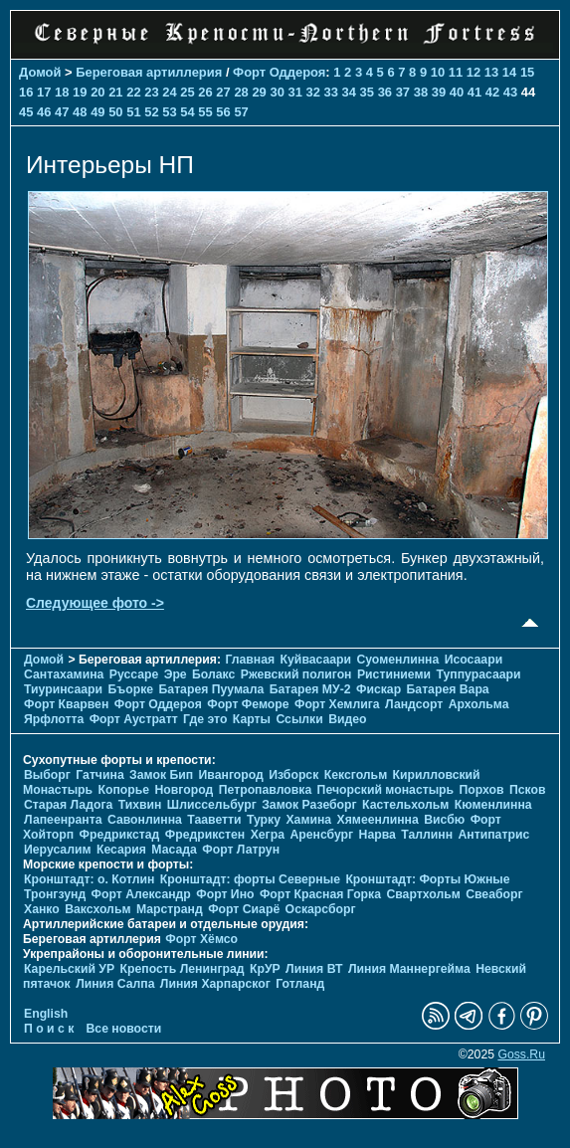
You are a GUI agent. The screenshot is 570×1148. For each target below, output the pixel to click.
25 (187, 92)
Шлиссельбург (212, 805)
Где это (205, 719)
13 (491, 72)
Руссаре (134, 674)
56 (223, 111)
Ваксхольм (97, 909)
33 (331, 92)
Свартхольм (423, 894)
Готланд (300, 984)
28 (241, 92)
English (46, 1014)
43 (510, 92)
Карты (252, 719)
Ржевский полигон (296, 674)
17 (44, 92)
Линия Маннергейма (409, 969)
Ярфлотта (54, 719)
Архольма (479, 704)
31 (294, 92)
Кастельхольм (405, 805)
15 (527, 72)
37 (403, 92)
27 (223, 92)
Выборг (47, 775)
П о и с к (49, 1029)
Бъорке (131, 689)
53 (169, 111)
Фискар (378, 689)
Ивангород (231, 775)
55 (205, 111)
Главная (250, 660)
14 (509, 72)
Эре (175, 674)
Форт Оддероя (279, 72)
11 (456, 72)
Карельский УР (69, 969)
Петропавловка (265, 790)
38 (421, 92)
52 (151, 111)
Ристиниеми (394, 674)
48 (80, 111)
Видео (347, 719)
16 (26, 92)
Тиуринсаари (63, 689)
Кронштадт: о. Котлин (89, 879)
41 (474, 92)
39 (439, 92)
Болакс (213, 674)
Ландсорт (414, 704)
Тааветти (214, 820)
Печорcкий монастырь (386, 790)
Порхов (482, 790)
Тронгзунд (55, 894)
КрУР (265, 969)
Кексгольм (355, 775)
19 (80, 92)
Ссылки (299, 719)
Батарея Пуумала (212, 689)
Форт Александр (141, 894)
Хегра (268, 835)
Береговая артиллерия (149, 72)
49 (97, 111)
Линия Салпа (115, 984)
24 (169, 92)
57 (241, 111)
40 (457, 92)
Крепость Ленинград (182, 969)
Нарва (377, 835)
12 (473, 72)
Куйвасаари (316, 660)
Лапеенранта (63, 820)
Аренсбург (321, 835)
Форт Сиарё (244, 909)
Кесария (121, 850)
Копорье (124, 790)
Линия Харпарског (215, 984)
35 (367, 92)
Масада (173, 850)
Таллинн (427, 835)
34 (349, 92)
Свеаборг (494, 894)
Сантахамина (63, 674)
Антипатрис (493, 835)
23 (151, 92)
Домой (40, 72)
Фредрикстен (205, 835)
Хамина (308, 820)
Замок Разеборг (309, 805)
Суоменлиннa (398, 660)
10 (438, 72)
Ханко (42, 909)
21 (115, 92)
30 (277, 92)
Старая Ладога (68, 805)
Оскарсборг (320, 909)
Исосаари (473, 660)
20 (97, 92)
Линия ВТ (313, 969)
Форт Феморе (247, 704)
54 (187, 111)
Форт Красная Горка (320, 894)
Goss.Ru (521, 1054)
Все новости (124, 1029)
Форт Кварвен (66, 704)
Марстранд (169, 909)
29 (259, 92)
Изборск (293, 775)
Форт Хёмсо (201, 939)
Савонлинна (144, 820)
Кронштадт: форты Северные (250, 879)
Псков (527, 790)
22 (133, 92)
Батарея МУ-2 (310, 689)
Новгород (184, 790)
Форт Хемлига (337, 704)
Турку (264, 820)
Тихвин (140, 805)
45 (26, 111)
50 (115, 111)
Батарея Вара (448, 689)
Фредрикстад (120, 835)
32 (313, 92)
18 (62, 92)
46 (44, 111)
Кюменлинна (493, 805)
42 (492, 92)
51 (133, 111)
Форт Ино (225, 894)
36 (385, 92)
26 (205, 92)
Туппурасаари (478, 674)
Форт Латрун (241, 850)
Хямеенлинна (378, 820)
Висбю (444, 820)
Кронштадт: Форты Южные (427, 879)
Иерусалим (58, 850)
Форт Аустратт (134, 719)
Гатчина (99, 775)
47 (62, 111)
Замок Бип (161, 775)
